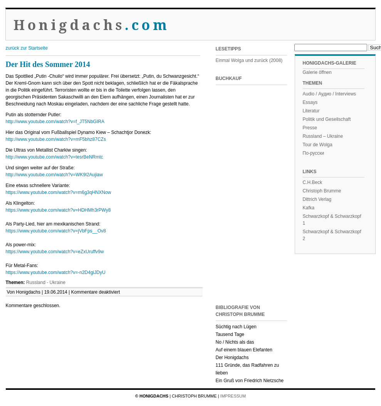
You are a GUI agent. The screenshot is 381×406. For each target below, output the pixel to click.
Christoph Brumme (322, 191)
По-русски (313, 153)
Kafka (309, 208)
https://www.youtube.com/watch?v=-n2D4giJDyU (56, 272)
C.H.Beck (312, 182)
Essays (310, 102)
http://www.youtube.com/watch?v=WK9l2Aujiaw (54, 174)
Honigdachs (91, 25)
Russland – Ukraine (323, 136)
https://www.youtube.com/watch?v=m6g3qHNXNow (58, 192)
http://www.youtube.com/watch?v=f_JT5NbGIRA (55, 121)
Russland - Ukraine (45, 282)
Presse (310, 127)
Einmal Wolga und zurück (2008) (249, 60)
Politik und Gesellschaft (327, 119)
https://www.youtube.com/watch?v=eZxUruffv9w (55, 251)
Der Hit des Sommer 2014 (48, 64)
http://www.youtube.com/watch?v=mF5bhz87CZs (56, 139)
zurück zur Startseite (27, 48)
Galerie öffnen (317, 72)
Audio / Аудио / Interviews (329, 94)
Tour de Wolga (317, 144)
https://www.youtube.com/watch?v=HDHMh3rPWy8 (58, 210)
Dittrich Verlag (317, 199)
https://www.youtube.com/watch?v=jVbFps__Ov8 (56, 231)
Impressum (233, 396)
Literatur (311, 111)
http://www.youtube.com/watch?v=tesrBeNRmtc (54, 157)
